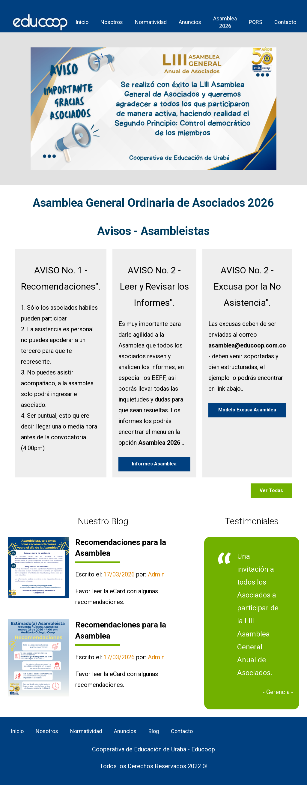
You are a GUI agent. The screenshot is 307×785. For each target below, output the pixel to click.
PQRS (255, 22)
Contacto (285, 22)
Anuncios (190, 22)
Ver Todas (271, 490)
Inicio (82, 22)
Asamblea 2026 (225, 22)
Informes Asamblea (154, 464)
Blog (153, 731)
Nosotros (111, 22)
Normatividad (151, 22)
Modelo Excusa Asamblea (247, 410)
